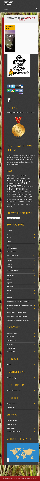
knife (24, 197)
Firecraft (20, 188)
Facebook (9, 100)
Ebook (9, 238)
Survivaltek (8, 3)
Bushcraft (9, 26)
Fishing (15, 192)
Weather (9, 298)
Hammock (25, 194)
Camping (21, 178)
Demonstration (11, 183)
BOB (12, 176)
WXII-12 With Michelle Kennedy (17, 316)
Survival (20, 202)
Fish (8, 192)
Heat (30, 194)
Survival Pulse (11, 424)
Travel (13, 204)
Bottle (17, 176)
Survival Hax (11, 407)
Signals (9, 283)
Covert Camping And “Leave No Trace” (10, 42)
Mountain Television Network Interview (19, 305)
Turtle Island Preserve (23, 204)
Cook (10, 180)
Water (9, 206)
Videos (9, 290)
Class (29, 178)
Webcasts (10, 309)
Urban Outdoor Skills (14, 432)
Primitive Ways (12, 378)
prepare (19, 199)
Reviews (9, 352)
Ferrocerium (30, 186)
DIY (18, 183)
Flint (26, 192)
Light (30, 197)
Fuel (19, 194)
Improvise (17, 197)
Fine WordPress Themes (30, 478)
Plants (14, 199)
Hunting (9, 197)
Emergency (13, 185)
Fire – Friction (11, 252)
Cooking (18, 180)
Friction (13, 194)
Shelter (25, 199)
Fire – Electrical (12, 248)
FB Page (10, 113)
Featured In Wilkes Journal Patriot (18, 301)
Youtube (27, 113)
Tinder (29, 201)
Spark (14, 202)
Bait (8, 176)
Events (9, 337)
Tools (8, 204)
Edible (24, 183)
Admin (9, 365)
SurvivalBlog (11, 428)
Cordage (27, 181)
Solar (9, 202)
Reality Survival (12, 420)
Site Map (10, 286)
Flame (22, 192)
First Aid (28, 189)
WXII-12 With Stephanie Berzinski (18, 320)
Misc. (7, 28)
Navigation (10, 275)
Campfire (11, 178)
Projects (9, 348)
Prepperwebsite (12, 404)
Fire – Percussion (12, 255)
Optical (9, 199)
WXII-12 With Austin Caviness (16, 312)
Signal (31, 199)
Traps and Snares (12, 270)
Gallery (9, 260)
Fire (10, 188)
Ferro (23, 186)
